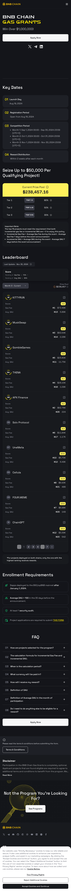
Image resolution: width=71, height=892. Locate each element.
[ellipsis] (42, 547)
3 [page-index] (33, 547)
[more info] (47, 187)
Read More (7, 775)
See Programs (35, 808)
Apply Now (35, 37)
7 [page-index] (47, 547)
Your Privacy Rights (35, 874)
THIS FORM (58, 620)
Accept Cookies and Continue (35, 886)
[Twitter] (30, 47)
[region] (35, 869)
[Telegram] (35, 47)
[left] (19, 547)
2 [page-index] (28, 547)
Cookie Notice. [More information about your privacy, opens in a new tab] (33, 869)
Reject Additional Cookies (35, 880)
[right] (52, 547)
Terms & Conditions (15, 749)
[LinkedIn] (41, 47)
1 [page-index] (23, 547)
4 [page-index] (37, 547)
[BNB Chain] (11, 4)
